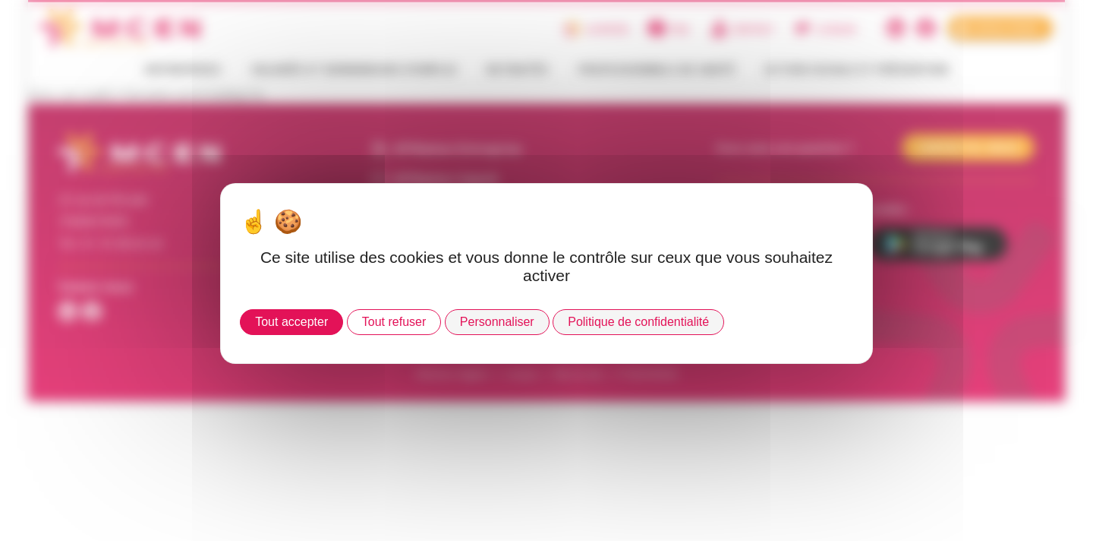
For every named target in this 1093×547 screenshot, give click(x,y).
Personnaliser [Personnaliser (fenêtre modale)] (497, 321)
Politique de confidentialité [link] (638, 321)
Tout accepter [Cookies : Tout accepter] (291, 321)
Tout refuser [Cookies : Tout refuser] (394, 321)
